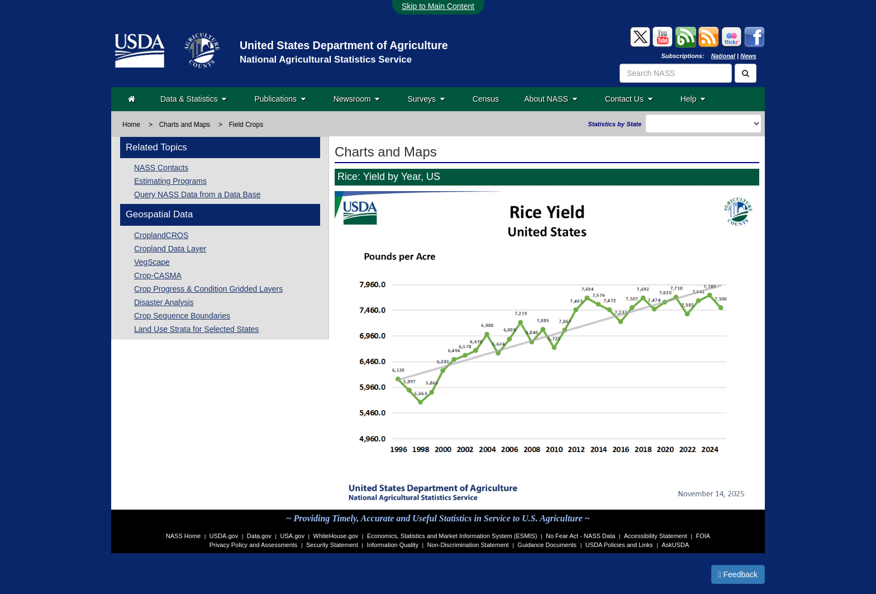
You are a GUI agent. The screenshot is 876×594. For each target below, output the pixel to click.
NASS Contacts (161, 167)
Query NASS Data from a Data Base (197, 194)
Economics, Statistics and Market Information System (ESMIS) (452, 536)
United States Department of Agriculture (344, 45)
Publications (279, 98)
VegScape (152, 262)
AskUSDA (675, 544)
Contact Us (629, 98)
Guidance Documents (547, 544)
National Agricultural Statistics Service (326, 59)
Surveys (425, 98)
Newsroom (357, 98)
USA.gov (292, 536)
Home (131, 125)
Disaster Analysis (164, 302)
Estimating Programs (170, 181)
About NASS (550, 98)
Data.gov (259, 536)
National (723, 56)
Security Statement (332, 544)
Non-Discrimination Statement (468, 544)
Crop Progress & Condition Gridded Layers (208, 288)
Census (486, 98)
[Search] (745, 73)
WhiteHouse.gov (336, 536)
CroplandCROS (161, 235)
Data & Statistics (193, 98)
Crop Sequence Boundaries (182, 315)
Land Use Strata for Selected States (196, 329)
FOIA (703, 536)
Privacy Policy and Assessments (254, 544)
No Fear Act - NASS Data (580, 536)
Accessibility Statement (655, 536)
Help (693, 98)
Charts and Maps (184, 125)
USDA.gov (224, 536)
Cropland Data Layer (170, 248)
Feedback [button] (738, 574)
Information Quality (392, 544)
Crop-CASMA (158, 275)
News (748, 56)
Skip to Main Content (438, 6)
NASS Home (183, 536)
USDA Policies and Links (619, 544)
